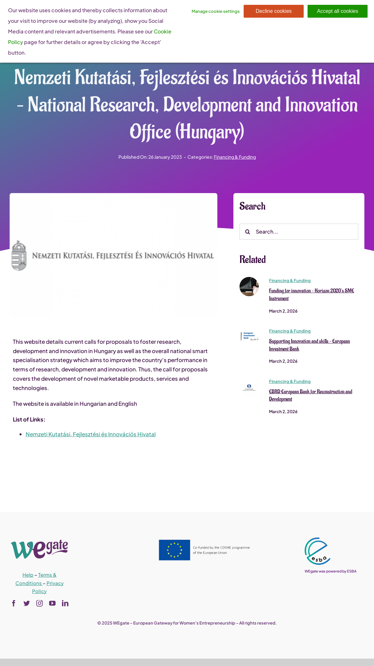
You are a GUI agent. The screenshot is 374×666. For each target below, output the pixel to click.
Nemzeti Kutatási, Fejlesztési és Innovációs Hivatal (91, 434)
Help (27, 575)
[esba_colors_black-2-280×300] (317, 540)
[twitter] (26, 603)
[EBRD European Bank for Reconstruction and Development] (249, 380)
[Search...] (298, 232)
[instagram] (39, 603)
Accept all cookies (337, 11)
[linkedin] (65, 603)
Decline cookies (274, 11)
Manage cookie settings (216, 11)
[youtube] (52, 603)
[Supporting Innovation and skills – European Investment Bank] (249, 330)
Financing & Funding (235, 157)
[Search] (247, 232)
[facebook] (14, 603)
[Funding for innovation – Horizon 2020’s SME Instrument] (249, 279)
